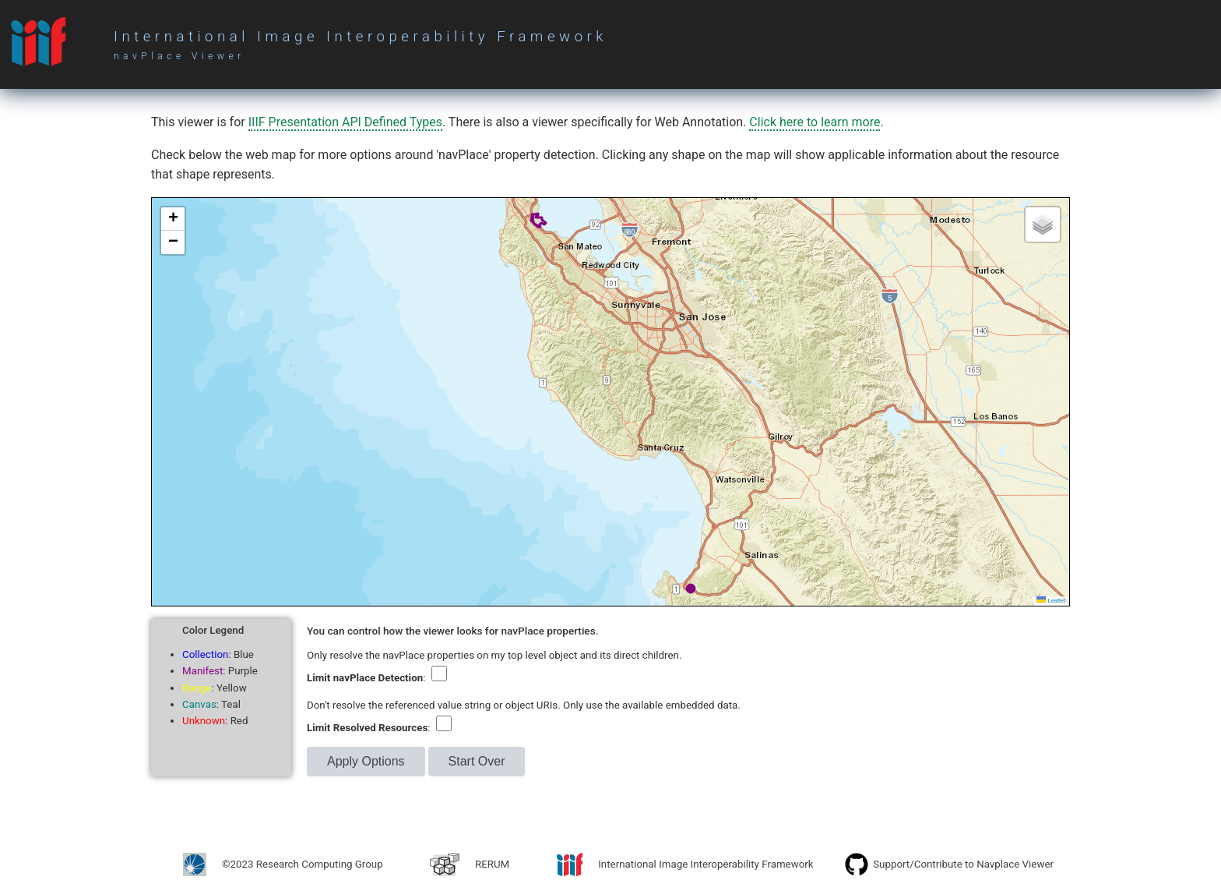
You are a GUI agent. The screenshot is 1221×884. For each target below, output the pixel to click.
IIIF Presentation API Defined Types (345, 122)
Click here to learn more (814, 122)
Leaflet (1050, 600)
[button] (173, 219)
